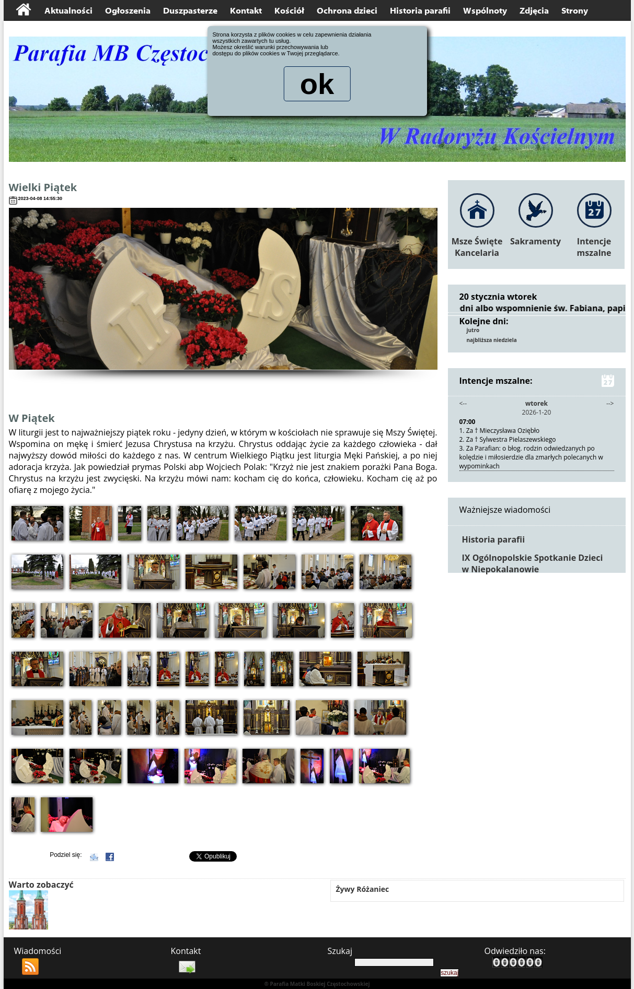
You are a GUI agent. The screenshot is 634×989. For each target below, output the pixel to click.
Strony (574, 11)
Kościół (289, 11)
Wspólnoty (485, 11)
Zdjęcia (534, 11)
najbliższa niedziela (492, 340)
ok (317, 86)
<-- (463, 403)
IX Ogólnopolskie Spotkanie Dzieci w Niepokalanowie (532, 563)
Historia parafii (420, 11)
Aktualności (68, 11)
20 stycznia (482, 296)
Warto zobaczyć (41, 884)
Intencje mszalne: (536, 380)
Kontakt (246, 11)
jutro (473, 330)
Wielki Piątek (43, 187)
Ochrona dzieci (347, 11)
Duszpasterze (190, 11)
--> (610, 403)
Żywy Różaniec (362, 889)
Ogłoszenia (128, 11)
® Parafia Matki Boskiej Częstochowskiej (317, 983)
